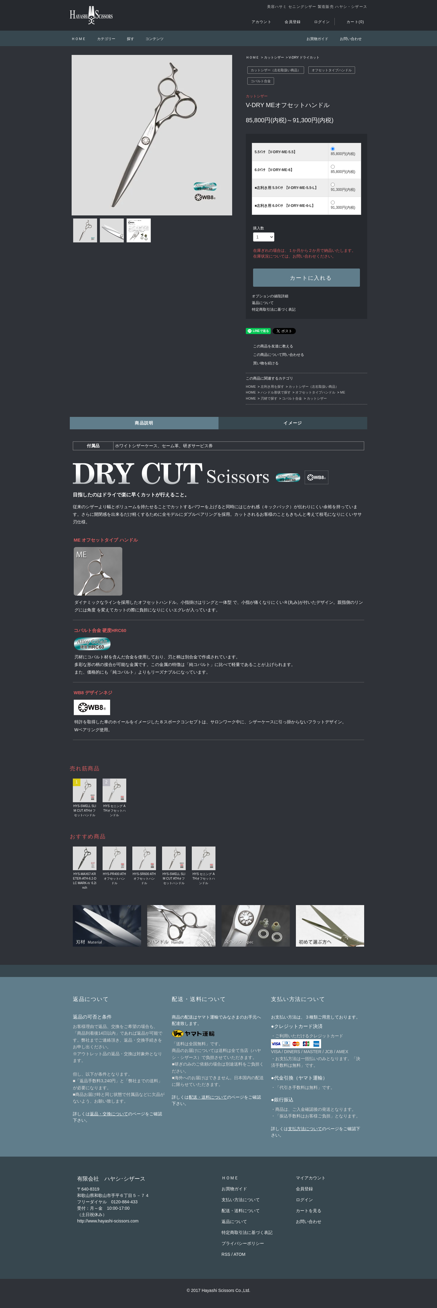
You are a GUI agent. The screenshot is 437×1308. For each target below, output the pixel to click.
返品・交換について (109, 1113)
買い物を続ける (262, 363)
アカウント (258, 22)
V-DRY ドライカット (304, 57)
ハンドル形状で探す (276, 392)
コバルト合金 (261, 81)
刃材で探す (269, 398)
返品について (263, 303)
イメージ (292, 423)
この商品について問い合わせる (275, 355)
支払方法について (305, 1128)
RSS (226, 1254)
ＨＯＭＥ (78, 39)
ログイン (318, 22)
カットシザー (274, 57)
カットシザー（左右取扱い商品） (276, 70)
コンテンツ (151, 39)
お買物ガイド (313, 39)
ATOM (240, 1254)
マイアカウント (311, 1177)
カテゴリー (102, 39)
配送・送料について (208, 1097)
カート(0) (351, 22)
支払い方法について (241, 1199)
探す (127, 39)
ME (342, 392)
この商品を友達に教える (269, 346)
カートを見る (308, 1210)
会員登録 (289, 22)
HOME (251, 386)
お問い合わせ (347, 39)
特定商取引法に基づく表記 (274, 309)
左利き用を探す (272, 386)
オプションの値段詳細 (270, 296)
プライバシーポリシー (243, 1243)
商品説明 (144, 423)
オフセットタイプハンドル (332, 70)
